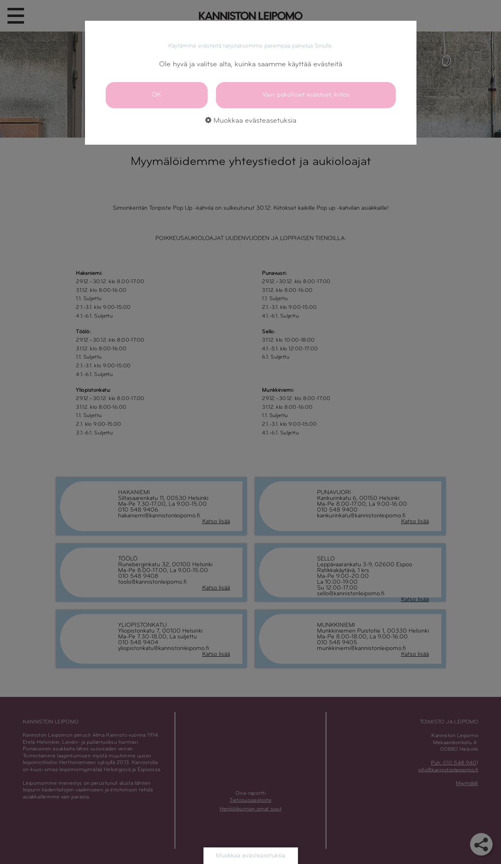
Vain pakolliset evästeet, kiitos (305, 95)
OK (156, 95)
